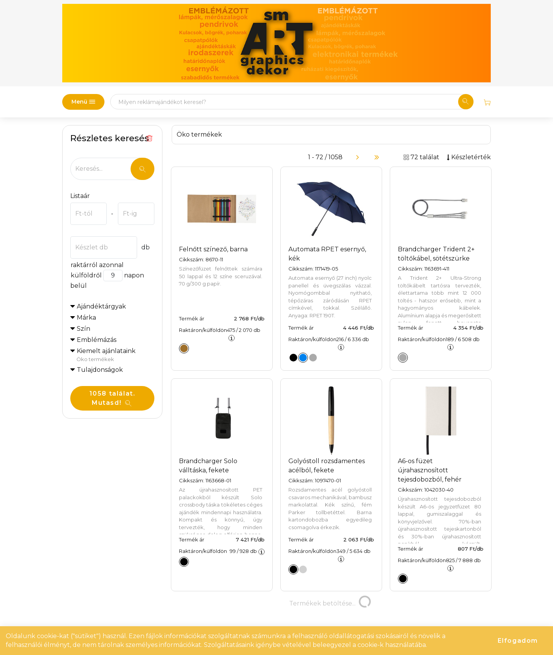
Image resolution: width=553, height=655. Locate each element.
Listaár (80, 196)
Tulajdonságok (100, 369)
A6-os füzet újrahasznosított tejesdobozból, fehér (430, 470)
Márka (86, 317)
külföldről (86, 275)
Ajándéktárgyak (101, 306)
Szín (83, 328)
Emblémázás (96, 339)
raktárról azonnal (97, 265)
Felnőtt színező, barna (213, 249)
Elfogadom (518, 640)
